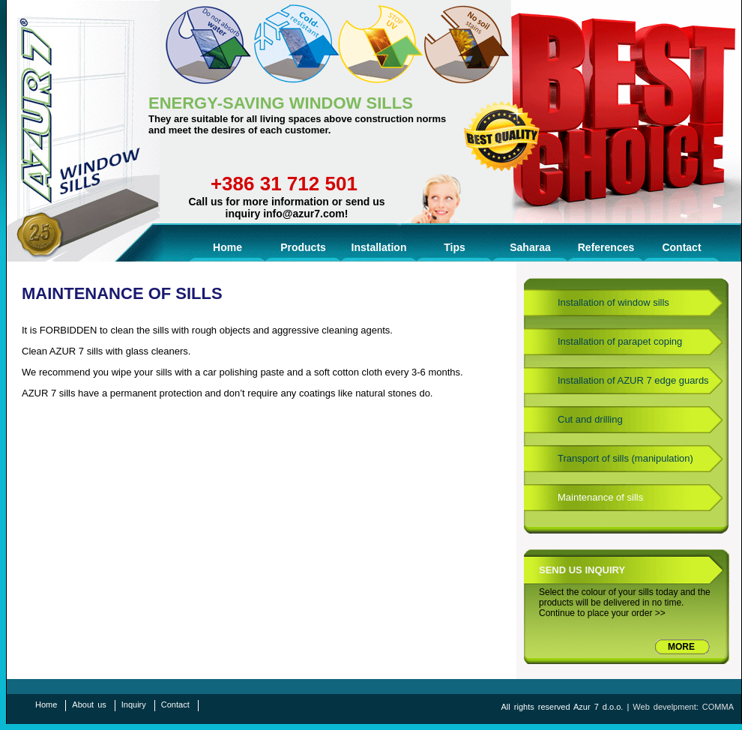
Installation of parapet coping (620, 341)
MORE (681, 647)
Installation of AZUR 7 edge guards (633, 380)
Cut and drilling (590, 419)
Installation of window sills (613, 302)
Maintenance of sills (600, 497)
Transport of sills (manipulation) (625, 458)
